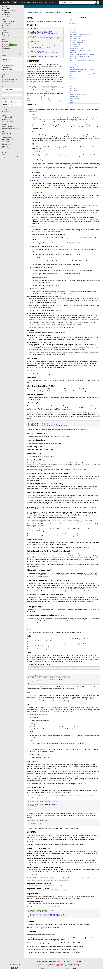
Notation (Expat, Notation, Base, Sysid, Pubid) (83, 54)
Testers (6, 41)
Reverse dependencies (8, 65)
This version (7, 109)
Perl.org (78, 961)
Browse (6, 25)
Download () (9, 21)
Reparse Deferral (75, 98)
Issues (5, 34)
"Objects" (39, 120)
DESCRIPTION (72, 24)
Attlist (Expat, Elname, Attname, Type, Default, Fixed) (83, 66)
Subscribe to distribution (10, 79)
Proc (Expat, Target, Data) (77, 40)
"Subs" (94, 118)
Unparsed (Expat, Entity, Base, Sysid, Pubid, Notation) (82, 51)
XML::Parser (34, 28)
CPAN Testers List (6, 67)
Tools (49, 2)
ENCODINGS (71, 88)
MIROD (5, 146)
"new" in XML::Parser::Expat (57, 907)
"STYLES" (30, 88)
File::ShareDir (5, 61)
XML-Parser (7, 8)
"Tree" (34, 120)
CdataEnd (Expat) (75, 46)
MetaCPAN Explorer (9, 76)
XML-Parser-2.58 (46, 12)
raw (9, 23)
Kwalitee (6, 45)
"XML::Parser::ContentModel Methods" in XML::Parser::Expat (79, 575)
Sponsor (28, 2)
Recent (41, 2)
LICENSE (70, 100)
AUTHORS (71, 102)
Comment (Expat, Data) (76, 42)
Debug (72, 78)
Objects (72, 84)
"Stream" (48, 120)
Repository (6, 32)
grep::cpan (35, 2)
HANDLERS (71, 28)
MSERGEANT (6, 149)
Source (5, 23)
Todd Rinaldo (6, 134)
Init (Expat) (73, 30)
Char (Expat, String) (75, 38)
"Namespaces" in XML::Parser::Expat (43, 177)
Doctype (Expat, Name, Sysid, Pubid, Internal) (83, 69)
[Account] (98, 2)
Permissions (7, 78)
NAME (70, 20)
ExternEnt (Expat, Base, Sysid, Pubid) (80, 56)
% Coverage (7, 46)
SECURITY (71, 92)
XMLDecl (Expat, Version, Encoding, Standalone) (83, 74)
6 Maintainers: (6, 137)
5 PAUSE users (5, 119)
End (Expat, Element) (76, 36)
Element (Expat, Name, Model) (78, 64)
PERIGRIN (6, 139)
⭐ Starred (58, 12)
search (4, 87)
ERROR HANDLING (73, 90)
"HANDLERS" (41, 88)
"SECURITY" (87, 238)
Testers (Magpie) (8, 43)
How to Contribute (9, 36)
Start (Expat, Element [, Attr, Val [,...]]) (80, 34)
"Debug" (89, 118)
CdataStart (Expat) (75, 44)
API (53, 2)
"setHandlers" (58, 88)
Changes (6, 27)
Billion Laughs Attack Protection (79, 94)
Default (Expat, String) (76, 48)
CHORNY (5, 141)
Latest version (7, 111)
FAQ (45, 2)
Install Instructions (9, 81)
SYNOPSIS (71, 22)
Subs (71, 80)
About (23, 2)
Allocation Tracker (75, 96)
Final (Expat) (73, 32)
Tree (71, 82)
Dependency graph (7, 69)
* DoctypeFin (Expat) (76, 71)
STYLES (70, 76)
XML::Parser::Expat (42, 66)
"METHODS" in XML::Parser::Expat (80, 365)
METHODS (71, 26)
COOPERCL (6, 144)
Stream (72, 86)
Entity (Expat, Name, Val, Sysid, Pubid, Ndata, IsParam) (83, 61)
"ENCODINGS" (66, 167)
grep (4, 92)
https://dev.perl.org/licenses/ (39, 928)
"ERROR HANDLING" (38, 327)
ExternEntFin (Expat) (76, 58)
